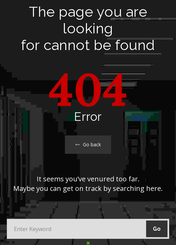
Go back (88, 144)
